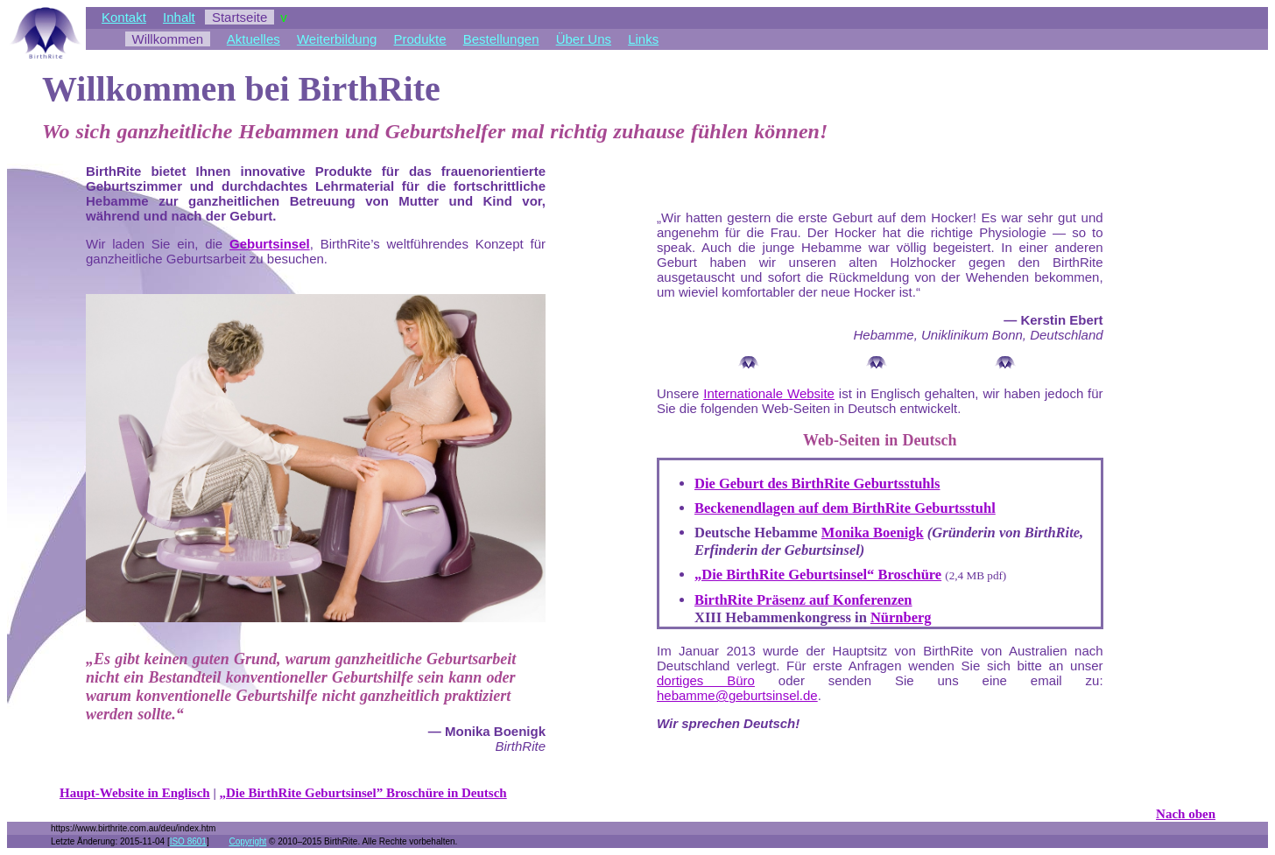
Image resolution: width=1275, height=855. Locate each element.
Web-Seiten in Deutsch (879, 440)
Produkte (420, 39)
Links (643, 39)
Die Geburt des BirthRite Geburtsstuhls (817, 483)
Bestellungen (501, 39)
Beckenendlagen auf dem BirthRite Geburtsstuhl (845, 508)
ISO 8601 (188, 841)
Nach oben (1185, 814)
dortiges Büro (706, 680)
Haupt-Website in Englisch (135, 793)
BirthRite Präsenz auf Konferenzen (803, 600)
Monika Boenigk (872, 532)
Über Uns (583, 39)
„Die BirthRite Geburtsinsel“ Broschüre (817, 574)
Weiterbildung (337, 39)
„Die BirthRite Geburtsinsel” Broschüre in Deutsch (363, 793)
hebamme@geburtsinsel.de (737, 695)
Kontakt (124, 17)
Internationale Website (769, 393)
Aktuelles (253, 39)
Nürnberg (901, 617)
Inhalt (179, 17)
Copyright (247, 841)
